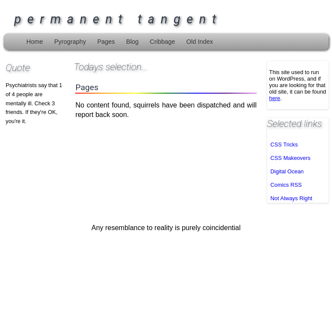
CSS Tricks (284, 144)
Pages (106, 41)
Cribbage (162, 41)
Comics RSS (286, 185)
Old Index (199, 41)
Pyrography (70, 41)
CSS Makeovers (290, 158)
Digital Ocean (287, 171)
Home (34, 41)
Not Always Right (292, 198)
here (275, 98)
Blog (132, 41)
